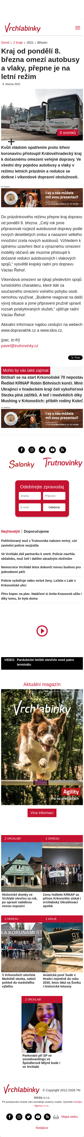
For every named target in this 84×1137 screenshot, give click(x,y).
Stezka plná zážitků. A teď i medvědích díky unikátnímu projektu (42, 395)
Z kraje (18, 42)
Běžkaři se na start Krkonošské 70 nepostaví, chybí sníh (42, 377)
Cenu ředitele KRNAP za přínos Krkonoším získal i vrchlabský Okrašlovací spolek (62, 900)
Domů (5, 42)
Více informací (41, 813)
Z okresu (52, 838)
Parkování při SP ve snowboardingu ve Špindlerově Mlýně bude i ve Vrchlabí (41, 1061)
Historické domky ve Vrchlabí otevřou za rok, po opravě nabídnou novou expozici (19, 900)
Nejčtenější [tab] (10, 531)
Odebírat (54, 507)
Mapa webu (69, 1116)
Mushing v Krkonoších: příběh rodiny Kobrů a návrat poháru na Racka (42, 401)
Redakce (42, 1128)
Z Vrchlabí (13, 838)
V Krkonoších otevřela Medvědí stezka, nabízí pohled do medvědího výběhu (19, 980)
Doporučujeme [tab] (36, 531)
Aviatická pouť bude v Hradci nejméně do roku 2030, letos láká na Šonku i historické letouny (62, 980)
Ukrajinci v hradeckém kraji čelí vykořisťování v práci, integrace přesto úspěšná (42, 389)
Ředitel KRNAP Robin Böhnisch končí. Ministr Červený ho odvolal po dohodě (42, 383)
